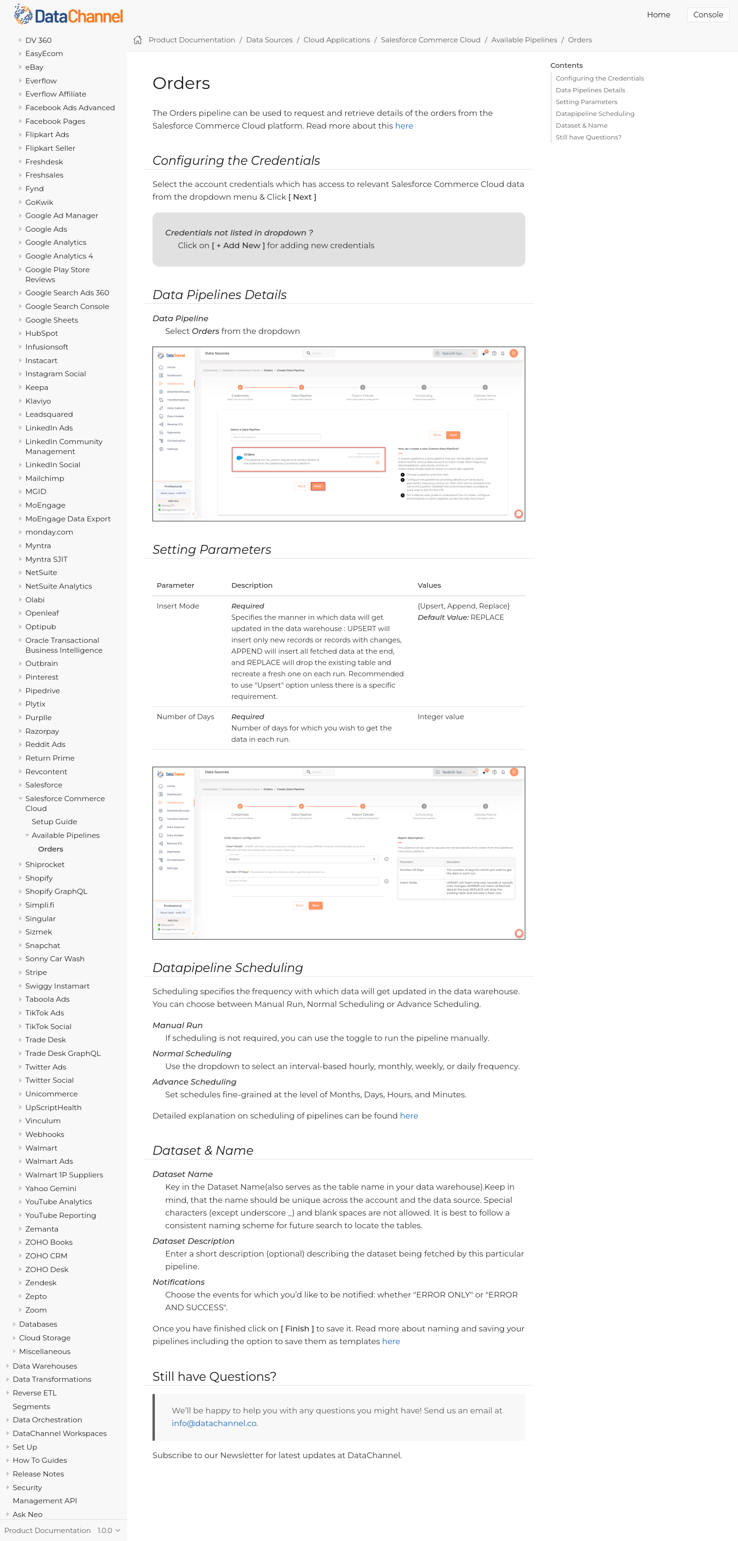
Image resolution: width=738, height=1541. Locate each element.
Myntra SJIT (46, 559)
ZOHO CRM (46, 1255)
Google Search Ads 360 (67, 292)
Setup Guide (55, 821)
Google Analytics (56, 242)
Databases (38, 1324)
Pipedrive (42, 690)
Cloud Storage (45, 1337)
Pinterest (41, 677)
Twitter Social (49, 1080)
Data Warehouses (45, 1366)
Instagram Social (55, 373)
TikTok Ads (44, 1012)
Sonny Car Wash (55, 958)
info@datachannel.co (214, 1423)
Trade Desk (45, 1039)
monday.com (49, 531)
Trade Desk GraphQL (63, 1053)
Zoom (36, 1310)
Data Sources (269, 39)
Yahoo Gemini (50, 1188)
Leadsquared (49, 414)
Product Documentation (192, 39)
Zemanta (41, 1229)
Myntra (38, 545)
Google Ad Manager (61, 215)
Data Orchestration (47, 1419)
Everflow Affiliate (55, 93)
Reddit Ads (45, 744)
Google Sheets (51, 320)
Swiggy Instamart (57, 985)
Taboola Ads (47, 999)
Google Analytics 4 (59, 255)
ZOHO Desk (47, 1269)
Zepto (36, 1296)
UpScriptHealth (53, 1107)
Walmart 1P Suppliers (64, 1174)
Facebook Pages (55, 121)
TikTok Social (48, 1026)
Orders (50, 848)
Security (27, 1487)
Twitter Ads (45, 1066)
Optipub (40, 626)
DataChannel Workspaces (60, 1433)
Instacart (41, 360)
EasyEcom (44, 53)
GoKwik (39, 202)
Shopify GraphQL (56, 891)
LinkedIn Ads (49, 427)
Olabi (35, 599)
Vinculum (43, 1120)
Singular (40, 918)
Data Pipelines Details (590, 90)
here (404, 125)
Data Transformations (52, 1379)
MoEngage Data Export (68, 518)
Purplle (38, 717)
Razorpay (42, 731)
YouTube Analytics (58, 1201)
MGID (35, 491)
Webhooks (44, 1134)
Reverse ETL (34, 1392)
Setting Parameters (587, 101)
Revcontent (46, 771)
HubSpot (41, 333)
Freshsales (44, 174)
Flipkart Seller (50, 148)
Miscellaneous (45, 1351)
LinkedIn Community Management (64, 446)
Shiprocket (45, 864)
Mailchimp (44, 478)
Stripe (36, 972)
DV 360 (38, 40)
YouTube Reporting (60, 1215)
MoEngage (45, 505)
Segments (31, 1406)
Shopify (39, 878)
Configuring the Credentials (600, 78)
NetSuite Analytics (58, 586)
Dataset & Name (582, 125)
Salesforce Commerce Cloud (431, 39)
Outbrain (41, 663)
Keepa (36, 387)
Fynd (34, 188)
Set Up (25, 1447)
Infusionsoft (47, 346)
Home (659, 14)
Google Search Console (67, 306)
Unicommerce (51, 1093)
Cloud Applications (337, 39)
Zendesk (40, 1282)
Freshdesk (44, 161)
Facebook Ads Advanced (70, 107)
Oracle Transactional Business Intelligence (64, 645)
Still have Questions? (589, 137)
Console (708, 14)
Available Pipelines (66, 835)
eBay (34, 67)
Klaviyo (38, 401)
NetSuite (41, 572)
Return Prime (50, 758)
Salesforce (44, 784)
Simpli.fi (40, 904)
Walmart (41, 1148)
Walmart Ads (49, 1161)
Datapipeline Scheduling (595, 113)
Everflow (41, 80)
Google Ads (46, 229)
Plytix (35, 703)
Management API (45, 1500)
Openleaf (42, 612)
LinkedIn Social (52, 464)
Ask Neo (28, 1514)
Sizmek (38, 931)
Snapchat (42, 945)
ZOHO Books (48, 1242)
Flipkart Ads (47, 134)
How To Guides (40, 1460)
